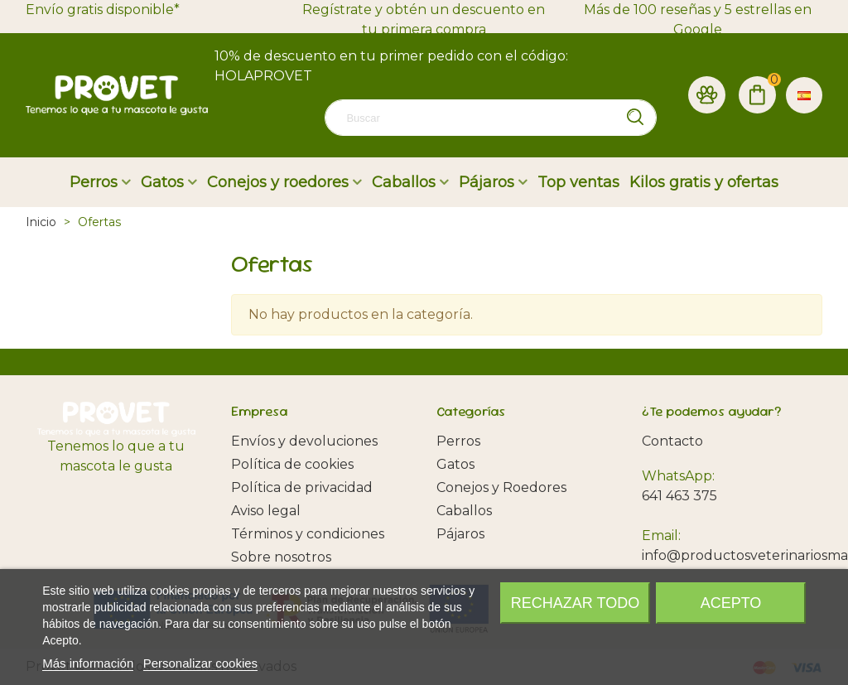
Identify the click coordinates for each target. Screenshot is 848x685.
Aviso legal (266, 511)
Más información (87, 663)
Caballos (404, 182)
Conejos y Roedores (501, 487)
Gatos (162, 182)
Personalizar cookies (200, 663)
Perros (94, 182)
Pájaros (486, 182)
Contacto (672, 441)
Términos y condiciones (307, 534)
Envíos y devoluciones (304, 441)
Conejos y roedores (278, 182)
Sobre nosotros (281, 557)
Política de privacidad (302, 487)
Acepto (731, 603)
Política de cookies (292, 464)
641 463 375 (679, 496)
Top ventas (578, 182)
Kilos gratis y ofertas (703, 182)
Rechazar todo (575, 603)
